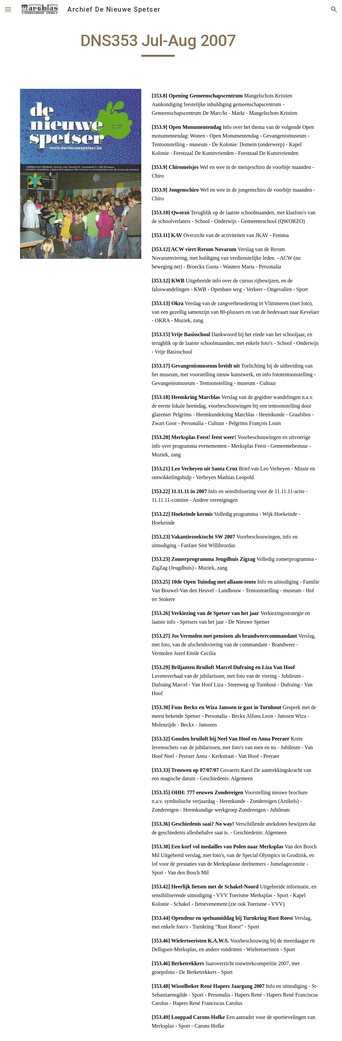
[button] (8, 9)
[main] (158, 43)
